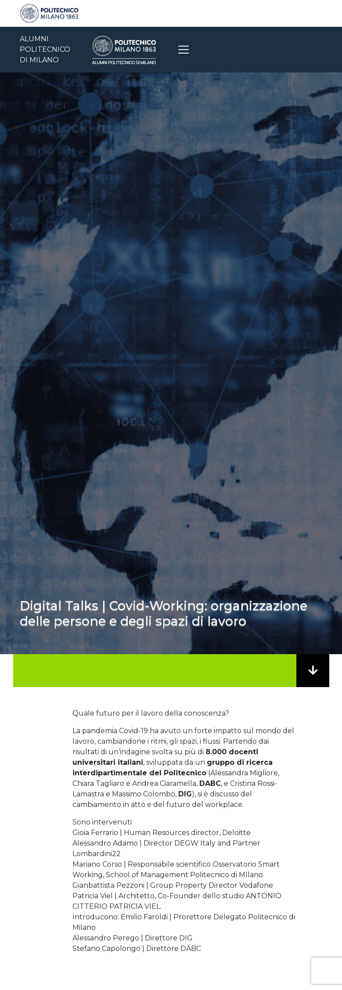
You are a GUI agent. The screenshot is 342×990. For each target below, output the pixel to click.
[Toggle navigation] (183, 49)
